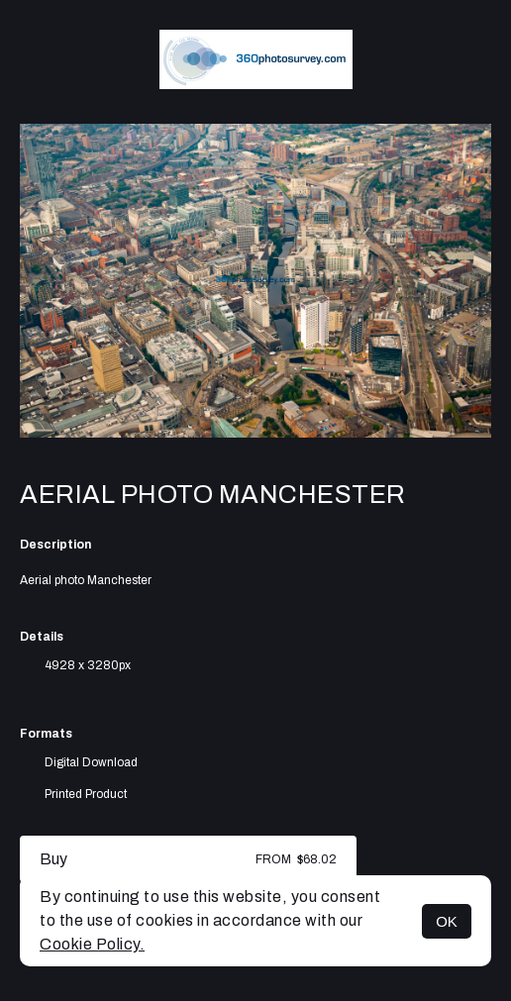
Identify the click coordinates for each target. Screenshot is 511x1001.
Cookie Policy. (92, 944)
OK (447, 921)
